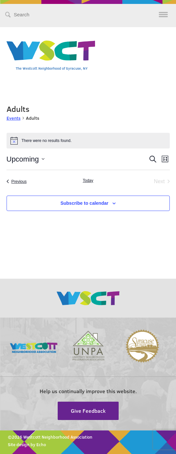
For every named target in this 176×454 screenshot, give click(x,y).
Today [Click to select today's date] (88, 180)
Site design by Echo (27, 444)
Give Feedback (88, 410)
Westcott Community (51, 51)
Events (14, 118)
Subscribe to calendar (84, 203)
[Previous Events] (17, 181)
